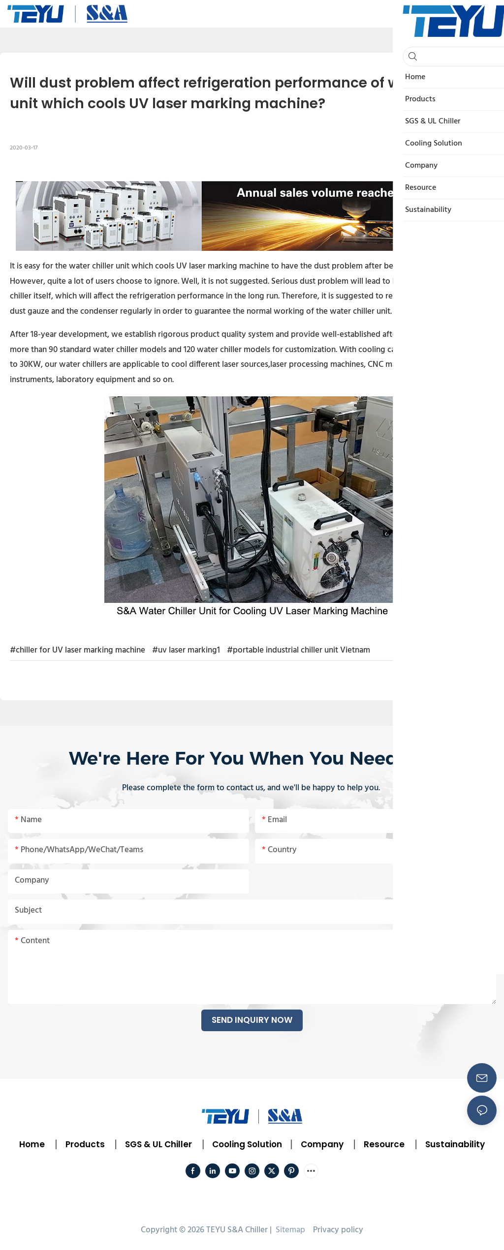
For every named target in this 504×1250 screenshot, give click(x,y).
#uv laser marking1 (186, 650)
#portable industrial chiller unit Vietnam (298, 650)
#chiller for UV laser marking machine (77, 650)
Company (322, 1144)
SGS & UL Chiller (158, 1144)
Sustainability (455, 1144)
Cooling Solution (247, 1144)
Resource (384, 1144)
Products (84, 1144)
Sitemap (289, 1230)
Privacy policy (338, 1230)
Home (32, 1144)
